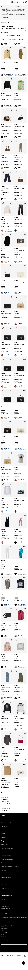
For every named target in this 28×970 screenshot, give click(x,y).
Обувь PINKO (4, 797)
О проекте (4, 819)
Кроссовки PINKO (5, 803)
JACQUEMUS (4, 932)
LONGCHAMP (4, 936)
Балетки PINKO (5, 806)
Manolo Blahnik (4, 938)
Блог (2, 830)
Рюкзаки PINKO (5, 801)
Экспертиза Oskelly (6, 877)
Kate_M (19, 728)
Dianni (5, 573)
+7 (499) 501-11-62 (5, 913)
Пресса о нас (4, 826)
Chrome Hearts (4, 926)
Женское (3, 22)
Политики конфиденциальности (14, 11)
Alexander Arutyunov (5, 939)
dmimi (18, 635)
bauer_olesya (7, 697)
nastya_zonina (20, 604)
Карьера (3, 837)
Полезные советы (5, 862)
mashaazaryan (7, 105)
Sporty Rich (3, 941)
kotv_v (18, 666)
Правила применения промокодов (10, 866)
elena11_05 (19, 229)
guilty (5, 43)
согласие (3, 14)
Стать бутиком (5, 888)
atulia (18, 448)
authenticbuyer (20, 759)
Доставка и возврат (6, 855)
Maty (18, 573)
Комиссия (3, 884)
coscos (19, 542)
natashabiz (19, 479)
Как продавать (5, 873)
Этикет (3, 833)
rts (4, 510)
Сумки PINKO (4, 795)
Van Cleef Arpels (4, 928)
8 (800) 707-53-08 (5, 908)
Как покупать (4, 844)
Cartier (2, 934)
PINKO (3, 62)
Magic (5, 541)
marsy (5, 479)
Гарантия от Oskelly (6, 822)
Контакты (3, 899)
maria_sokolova (7, 74)
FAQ (2, 903)
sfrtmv (5, 728)
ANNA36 (6, 167)
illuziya (19, 198)
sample (5, 261)
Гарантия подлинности (7, 848)
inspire (19, 105)
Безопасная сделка (6, 852)
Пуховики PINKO (5, 808)
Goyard (2, 930)
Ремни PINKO (4, 799)
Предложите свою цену (7, 859)
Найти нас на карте (6, 921)
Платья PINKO (4, 810)
